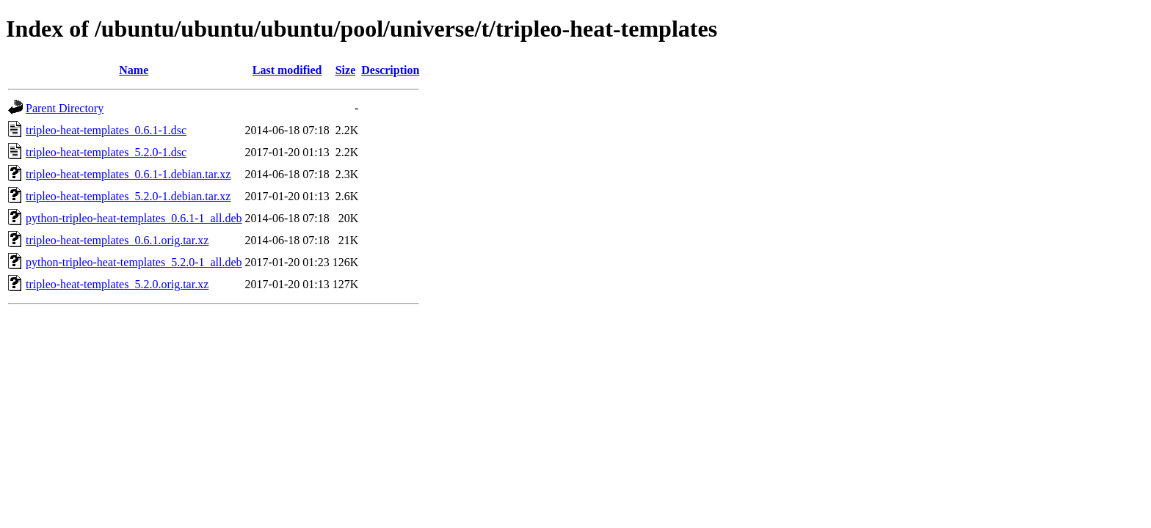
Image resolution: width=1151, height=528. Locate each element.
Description (390, 70)
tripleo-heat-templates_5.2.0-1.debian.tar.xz (128, 196)
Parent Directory (65, 108)
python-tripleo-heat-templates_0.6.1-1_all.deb (134, 218)
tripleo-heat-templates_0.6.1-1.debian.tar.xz (128, 174)
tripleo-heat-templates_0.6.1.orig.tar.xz (117, 240)
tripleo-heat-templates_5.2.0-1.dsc (106, 152)
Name (133, 70)
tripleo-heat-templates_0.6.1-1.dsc (106, 130)
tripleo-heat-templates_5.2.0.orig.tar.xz (117, 284)
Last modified (287, 70)
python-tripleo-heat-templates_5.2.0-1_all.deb (134, 262)
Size (345, 70)
